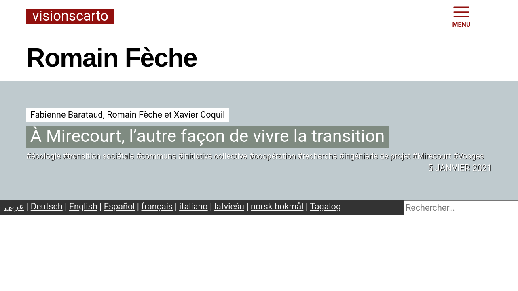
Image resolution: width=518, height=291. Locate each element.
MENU (461, 16)
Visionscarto (70, 16)
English (83, 206)
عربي (14, 206)
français (157, 206)
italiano (193, 206)
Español (119, 206)
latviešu (229, 206)
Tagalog (325, 206)
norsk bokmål (277, 206)
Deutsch (47, 206)
